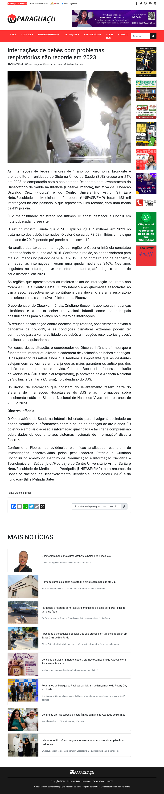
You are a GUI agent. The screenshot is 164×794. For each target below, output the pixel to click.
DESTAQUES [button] (71, 34)
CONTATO (123, 34)
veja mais (73, 4)
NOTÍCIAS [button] (26, 34)
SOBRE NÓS (109, 36)
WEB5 (110, 781)
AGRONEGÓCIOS (92, 34)
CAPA (13, 34)
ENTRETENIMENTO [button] (48, 34)
